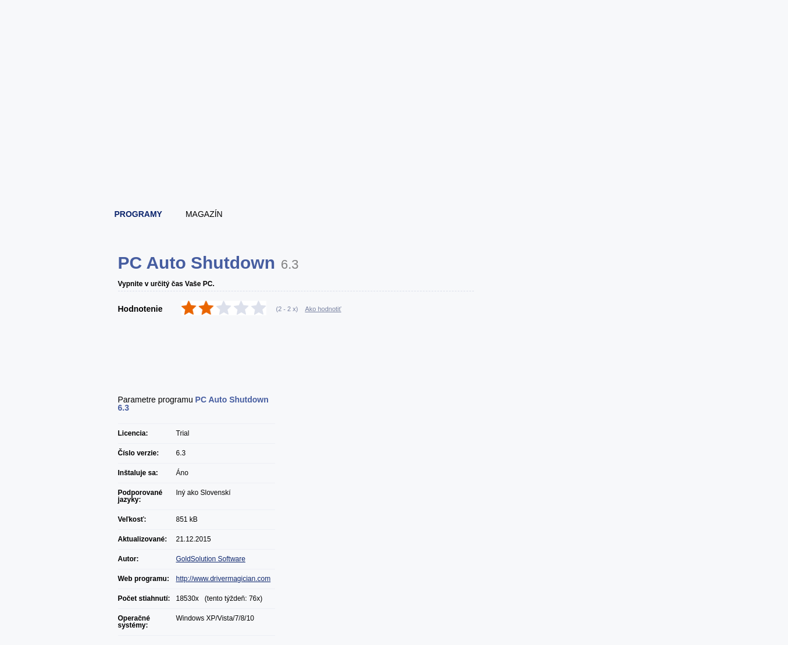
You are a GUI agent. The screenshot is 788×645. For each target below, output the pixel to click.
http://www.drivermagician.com (223, 579)
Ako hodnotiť (323, 308)
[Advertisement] (395, 168)
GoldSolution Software (210, 559)
